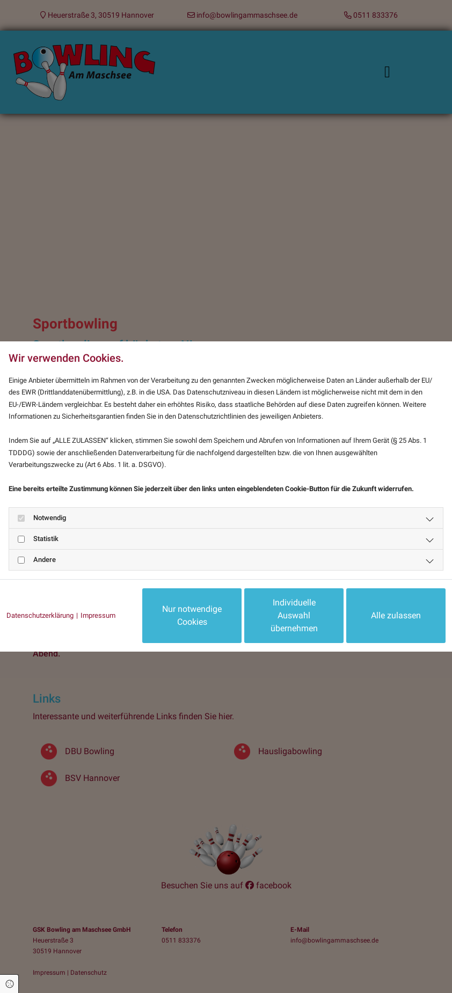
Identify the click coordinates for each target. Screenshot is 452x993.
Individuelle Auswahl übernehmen (294, 615)
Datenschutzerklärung (40, 615)
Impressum (98, 615)
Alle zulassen (396, 615)
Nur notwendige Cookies (192, 615)
